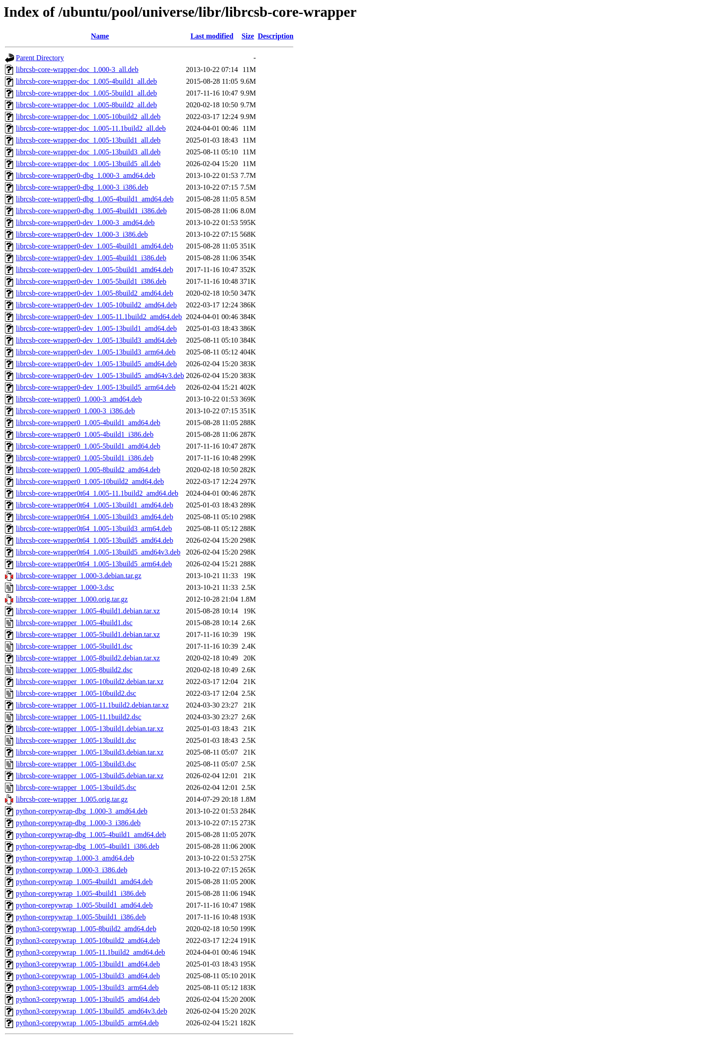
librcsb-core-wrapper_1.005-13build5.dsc (76, 787)
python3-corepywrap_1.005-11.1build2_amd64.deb (90, 952)
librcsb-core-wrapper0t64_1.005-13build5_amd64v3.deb (98, 552)
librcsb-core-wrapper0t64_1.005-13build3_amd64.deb (94, 517)
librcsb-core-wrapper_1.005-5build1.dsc (74, 646)
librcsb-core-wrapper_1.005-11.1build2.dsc (78, 717)
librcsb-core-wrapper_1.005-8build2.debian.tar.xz (88, 658)
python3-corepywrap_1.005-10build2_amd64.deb (88, 940)
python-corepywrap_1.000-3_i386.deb (71, 870)
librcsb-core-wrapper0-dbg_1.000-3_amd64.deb (85, 175)
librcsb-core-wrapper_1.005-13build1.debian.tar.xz (89, 728)
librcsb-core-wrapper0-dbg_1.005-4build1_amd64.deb (94, 199)
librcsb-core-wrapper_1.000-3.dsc (65, 587)
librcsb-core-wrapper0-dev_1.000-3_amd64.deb (85, 222)
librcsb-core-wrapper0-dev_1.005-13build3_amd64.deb (96, 340)
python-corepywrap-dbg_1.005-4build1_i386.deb (87, 846)
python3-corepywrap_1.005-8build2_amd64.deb (86, 929)
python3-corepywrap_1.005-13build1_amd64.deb (88, 964)
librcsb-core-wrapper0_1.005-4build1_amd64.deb (88, 422)
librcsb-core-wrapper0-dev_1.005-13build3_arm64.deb (96, 352)
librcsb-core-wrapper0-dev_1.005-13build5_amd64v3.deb (100, 375)
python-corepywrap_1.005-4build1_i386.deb (81, 893)
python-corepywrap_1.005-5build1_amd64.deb (84, 905)
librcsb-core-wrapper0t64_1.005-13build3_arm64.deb (94, 528)
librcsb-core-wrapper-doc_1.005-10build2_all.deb (88, 116)
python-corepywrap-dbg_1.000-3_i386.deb (78, 823)
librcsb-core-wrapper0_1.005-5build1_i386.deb (85, 458)
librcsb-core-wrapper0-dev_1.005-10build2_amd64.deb (96, 305)
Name (100, 36)
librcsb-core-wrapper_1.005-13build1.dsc (76, 740)
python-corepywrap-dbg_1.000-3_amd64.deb (82, 811)
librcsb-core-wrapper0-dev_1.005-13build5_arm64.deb (96, 387)
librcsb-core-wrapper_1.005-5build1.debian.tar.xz (88, 634)
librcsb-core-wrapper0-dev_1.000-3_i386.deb (82, 234)
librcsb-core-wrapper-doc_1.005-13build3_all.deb (88, 152)
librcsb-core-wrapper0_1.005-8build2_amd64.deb (88, 470)
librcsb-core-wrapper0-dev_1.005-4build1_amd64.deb (94, 246)
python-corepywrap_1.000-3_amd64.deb (75, 858)
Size (248, 36)
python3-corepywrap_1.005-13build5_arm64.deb (87, 1023)
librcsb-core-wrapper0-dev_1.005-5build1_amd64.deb (94, 269)
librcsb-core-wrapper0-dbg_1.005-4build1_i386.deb (91, 211)
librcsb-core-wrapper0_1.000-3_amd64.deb (79, 399)
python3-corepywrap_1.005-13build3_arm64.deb (87, 987)
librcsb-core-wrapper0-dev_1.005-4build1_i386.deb (91, 258)
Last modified (212, 36)
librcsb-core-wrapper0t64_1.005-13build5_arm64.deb (94, 564)
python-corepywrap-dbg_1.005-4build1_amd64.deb (91, 834)
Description (275, 36)
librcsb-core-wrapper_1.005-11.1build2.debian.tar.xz (92, 705)
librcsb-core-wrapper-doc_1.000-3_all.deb (77, 69)
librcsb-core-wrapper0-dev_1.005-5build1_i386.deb (91, 281)
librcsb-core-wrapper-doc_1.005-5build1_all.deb (86, 93)
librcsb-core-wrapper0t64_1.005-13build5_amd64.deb (94, 540)
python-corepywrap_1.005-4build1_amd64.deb (84, 881)
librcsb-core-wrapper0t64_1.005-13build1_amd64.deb (94, 505)
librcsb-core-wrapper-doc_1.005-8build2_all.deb (86, 105)
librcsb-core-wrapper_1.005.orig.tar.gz (72, 799)
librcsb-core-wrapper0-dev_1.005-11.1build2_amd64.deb (99, 317)
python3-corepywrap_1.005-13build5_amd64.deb (88, 999)
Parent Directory (40, 58)
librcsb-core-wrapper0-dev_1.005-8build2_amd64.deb (94, 293)
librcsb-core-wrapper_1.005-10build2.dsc (76, 693)
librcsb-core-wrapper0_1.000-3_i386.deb (75, 411)
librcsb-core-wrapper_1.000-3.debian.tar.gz (78, 575)
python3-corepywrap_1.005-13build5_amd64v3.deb (91, 1011)
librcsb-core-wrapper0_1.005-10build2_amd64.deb (90, 481)
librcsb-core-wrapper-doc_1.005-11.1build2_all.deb (91, 128)
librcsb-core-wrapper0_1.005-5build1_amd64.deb (88, 446)
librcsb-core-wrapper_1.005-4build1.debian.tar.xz (88, 611)
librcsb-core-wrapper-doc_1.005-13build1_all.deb (88, 140)
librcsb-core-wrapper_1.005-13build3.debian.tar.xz (89, 752)
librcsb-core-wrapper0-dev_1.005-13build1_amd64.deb (96, 328)
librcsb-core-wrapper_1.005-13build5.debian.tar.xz (89, 776)
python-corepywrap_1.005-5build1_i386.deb (81, 917)
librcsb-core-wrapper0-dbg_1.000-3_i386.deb (82, 187)
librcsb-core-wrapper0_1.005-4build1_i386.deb (85, 434)
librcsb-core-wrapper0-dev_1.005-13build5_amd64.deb (96, 364)
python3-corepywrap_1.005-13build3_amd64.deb (88, 976)
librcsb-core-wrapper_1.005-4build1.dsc (74, 623)
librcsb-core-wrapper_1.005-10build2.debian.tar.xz (89, 681)
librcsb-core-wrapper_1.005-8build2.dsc (74, 670)
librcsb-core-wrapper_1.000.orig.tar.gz (72, 599)
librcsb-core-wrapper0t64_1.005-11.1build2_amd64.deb (97, 493)
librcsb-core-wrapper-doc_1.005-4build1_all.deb (86, 81)
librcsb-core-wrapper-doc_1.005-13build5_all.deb (88, 163)
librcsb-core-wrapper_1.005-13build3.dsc (76, 764)
